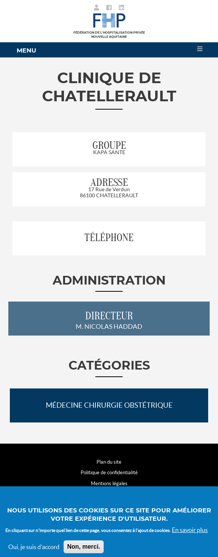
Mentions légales (109, 483)
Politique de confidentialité (109, 472)
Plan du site (109, 462)
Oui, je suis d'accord (33, 552)
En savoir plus (190, 535)
